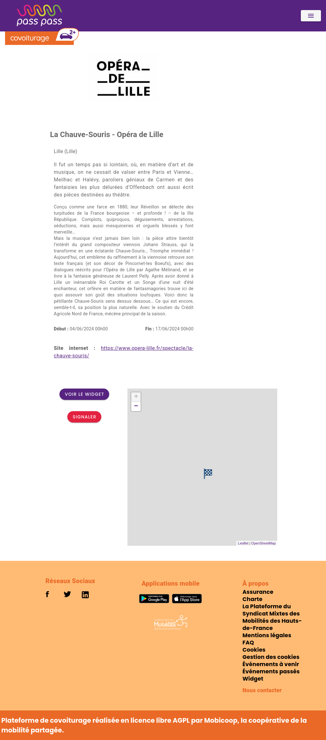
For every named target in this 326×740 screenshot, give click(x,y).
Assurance (258, 592)
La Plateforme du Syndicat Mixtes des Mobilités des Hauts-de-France (272, 617)
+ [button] (136, 397)
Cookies (254, 650)
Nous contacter (262, 690)
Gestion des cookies (271, 657)
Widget (253, 678)
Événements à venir (271, 664)
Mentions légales (267, 635)
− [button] (136, 406)
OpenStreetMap (263, 543)
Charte (252, 599)
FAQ (248, 642)
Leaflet (243, 543)
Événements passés (271, 671)
